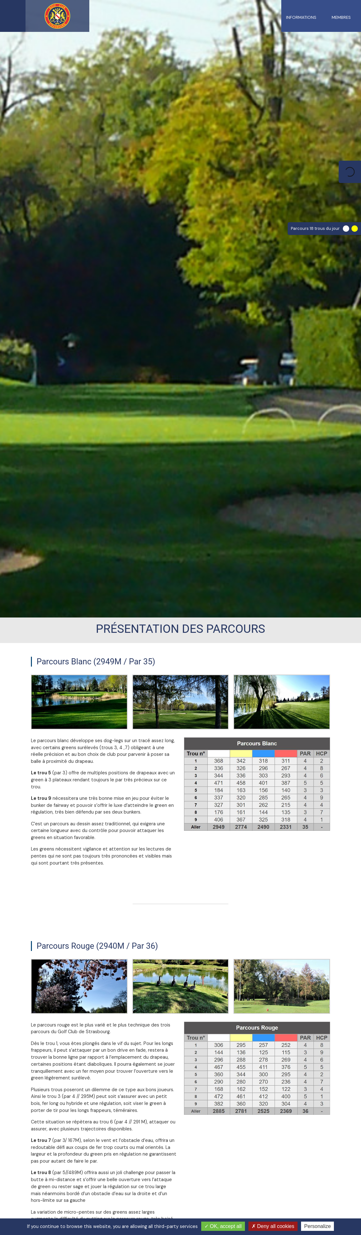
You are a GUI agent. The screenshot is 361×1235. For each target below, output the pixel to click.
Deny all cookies (273, 1226)
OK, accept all (223, 1226)
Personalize (317, 1226)
